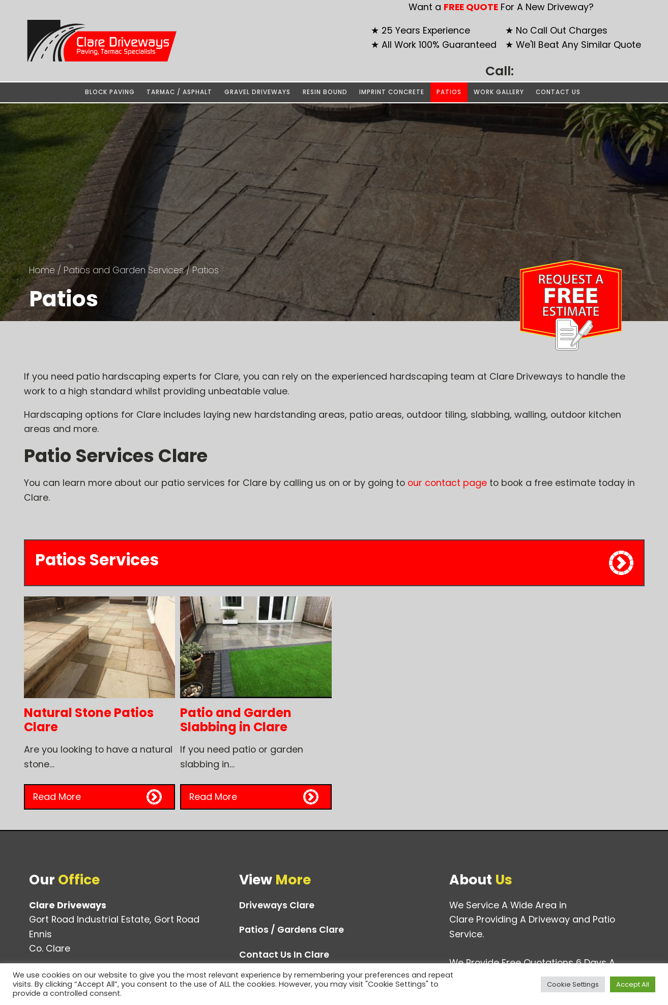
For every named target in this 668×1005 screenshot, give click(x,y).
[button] (100, 797)
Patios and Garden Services (124, 270)
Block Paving (110, 92)
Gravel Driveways (257, 92)
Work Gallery (499, 92)
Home (42, 270)
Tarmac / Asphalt (179, 92)
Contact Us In (284, 954)
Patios (449, 92)
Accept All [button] (632, 984)
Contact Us (558, 92)
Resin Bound (325, 92)
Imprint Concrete (391, 92)
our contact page (447, 482)
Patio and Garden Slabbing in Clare (236, 720)
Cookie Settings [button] (573, 984)
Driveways (276, 905)
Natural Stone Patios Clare (89, 720)
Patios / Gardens (291, 930)
